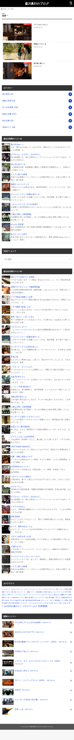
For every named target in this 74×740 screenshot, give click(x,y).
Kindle (38, 610)
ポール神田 (68, 605)
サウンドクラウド (39, 608)
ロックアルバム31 (46, 613)
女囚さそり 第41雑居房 (20, 437)
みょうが (62, 613)
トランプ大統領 (63, 599)
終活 (46, 608)
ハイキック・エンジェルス (21, 377)
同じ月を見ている (18, 175)
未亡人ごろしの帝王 (19, 244)
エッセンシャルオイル (43, 599)
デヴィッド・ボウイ (47, 610)
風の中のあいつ (17, 155)
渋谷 (15, 602)
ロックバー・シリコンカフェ (29, 613)
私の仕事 (7, 131)
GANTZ (16, 701)
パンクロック (19, 605)
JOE (57, 599)
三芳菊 (45, 602)
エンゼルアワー (44, 605)
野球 (69, 602)
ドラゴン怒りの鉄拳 (19, 185)
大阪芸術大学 (65, 608)
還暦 (3, 608)
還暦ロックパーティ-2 (20, 195)
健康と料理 (8, 111)
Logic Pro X (18, 610)
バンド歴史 (64, 610)
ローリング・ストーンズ (31, 605)
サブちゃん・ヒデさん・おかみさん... (26, 165)
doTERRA (8, 616)
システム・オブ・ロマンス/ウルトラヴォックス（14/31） (31, 673)
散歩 (32, 608)
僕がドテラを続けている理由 (22, 287)
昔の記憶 (15, 613)
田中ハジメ (11, 605)
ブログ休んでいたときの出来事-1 (26, 633)
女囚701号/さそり (18, 387)
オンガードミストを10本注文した (24, 357)
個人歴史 (7, 104)
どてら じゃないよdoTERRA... (23, 447)
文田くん (4, 605)
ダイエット (19, 599)
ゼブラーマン (16, 497)
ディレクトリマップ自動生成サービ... (26, 205)
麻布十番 (27, 608)
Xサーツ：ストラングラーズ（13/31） (28, 691)
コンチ (62, 602)
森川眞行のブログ (37, 3)
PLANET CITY (7, 613)
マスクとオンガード (19, 337)
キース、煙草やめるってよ (21, 537)
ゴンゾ (56, 613)
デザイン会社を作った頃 (21, 547)
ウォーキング (6, 599)
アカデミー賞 (9, 602)
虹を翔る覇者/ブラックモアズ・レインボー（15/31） (34, 653)
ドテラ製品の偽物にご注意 (21, 307)
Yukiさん (50, 602)
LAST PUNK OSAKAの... (21, 457)
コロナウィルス (29, 616)
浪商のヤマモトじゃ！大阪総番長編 (25, 297)
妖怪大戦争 (15, 527)
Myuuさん (57, 605)
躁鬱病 (62, 605)
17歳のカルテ (16, 557)
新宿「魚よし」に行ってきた (22, 327)
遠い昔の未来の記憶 (29, 610)
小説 (70, 610)
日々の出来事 (10, 118)
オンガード (8, 608)
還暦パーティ (31, 602)
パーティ (21, 608)
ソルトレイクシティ (30, 599)
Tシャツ (52, 599)
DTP (66, 602)
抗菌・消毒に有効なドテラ (21, 467)
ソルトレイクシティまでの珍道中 (24, 215)
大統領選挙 (39, 602)
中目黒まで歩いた (20, 662)
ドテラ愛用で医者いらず (21, 317)
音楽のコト (8, 137)
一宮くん (57, 608)
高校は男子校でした (19, 407)
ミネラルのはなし (18, 517)
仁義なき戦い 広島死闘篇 (21, 224)
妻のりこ (17, 616)
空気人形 (14, 367)
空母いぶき (17, 720)
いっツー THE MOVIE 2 (20, 397)
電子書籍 (51, 608)
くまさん (13, 599)
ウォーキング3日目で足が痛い (25, 710)
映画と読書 (9, 124)
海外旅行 (58, 610)
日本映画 (42, 616)
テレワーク (56, 602)
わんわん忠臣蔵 (17, 235)
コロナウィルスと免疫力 (21, 487)
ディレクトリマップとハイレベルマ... (26, 567)
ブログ (12, 610)
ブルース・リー (21, 602)
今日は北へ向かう (20, 682)
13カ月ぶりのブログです (23, 643)
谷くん (51, 605)
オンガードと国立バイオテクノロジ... (26, 427)
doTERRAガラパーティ (20, 477)
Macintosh (15, 608)
